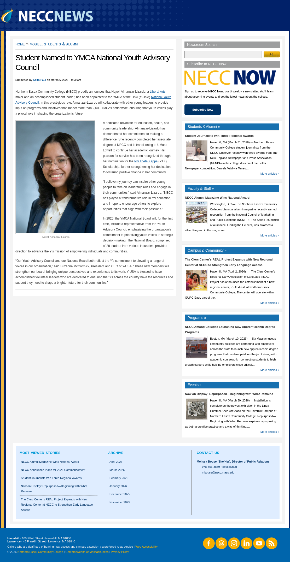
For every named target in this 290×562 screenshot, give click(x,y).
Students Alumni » (204, 127)
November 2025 (119, 502)
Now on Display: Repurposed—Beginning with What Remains (229, 393)
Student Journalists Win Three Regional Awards (219, 135)
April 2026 (116, 461)
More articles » (269, 173)
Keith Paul (39, 80)
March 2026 (117, 469)
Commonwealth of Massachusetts (87, 551)
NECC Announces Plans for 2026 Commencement (53, 469)
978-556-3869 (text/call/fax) (219, 466)
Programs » (197, 318)
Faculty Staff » (201, 189)
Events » (195, 385)
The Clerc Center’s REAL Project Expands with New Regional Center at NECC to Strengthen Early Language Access (57, 504)
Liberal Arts (157, 91)
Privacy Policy (120, 551)
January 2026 (118, 486)
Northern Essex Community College (40, 551)
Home (20, 44)
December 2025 (119, 494)
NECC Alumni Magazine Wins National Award (217, 197)
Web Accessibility (146, 546)
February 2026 (118, 478)
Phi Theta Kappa (146, 161)
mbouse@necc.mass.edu (218, 472)
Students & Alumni (61, 44)
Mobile (36, 44)
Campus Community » (207, 250)
